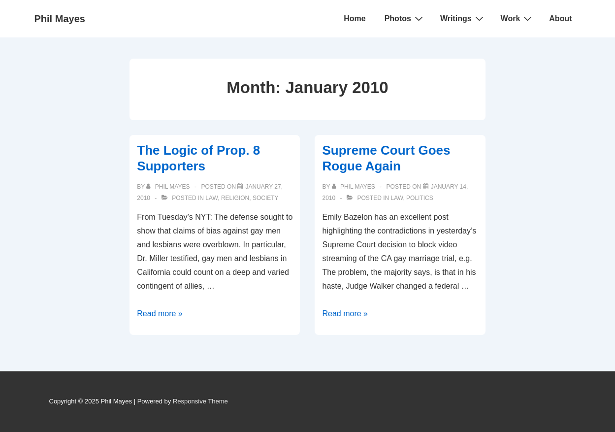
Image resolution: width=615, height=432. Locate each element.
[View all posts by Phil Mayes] (168, 186)
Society (266, 198)
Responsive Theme (200, 401)
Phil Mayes (59, 18)
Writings (463, 18)
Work (518, 18)
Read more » (160, 313)
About (560, 18)
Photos (405, 18)
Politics (419, 198)
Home (354, 18)
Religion (235, 198)
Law (211, 198)
